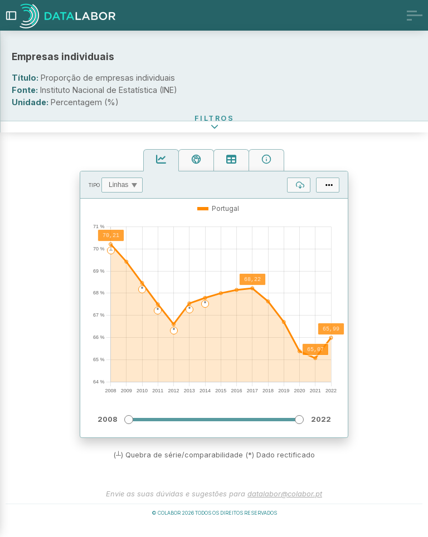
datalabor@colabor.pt (284, 504)
